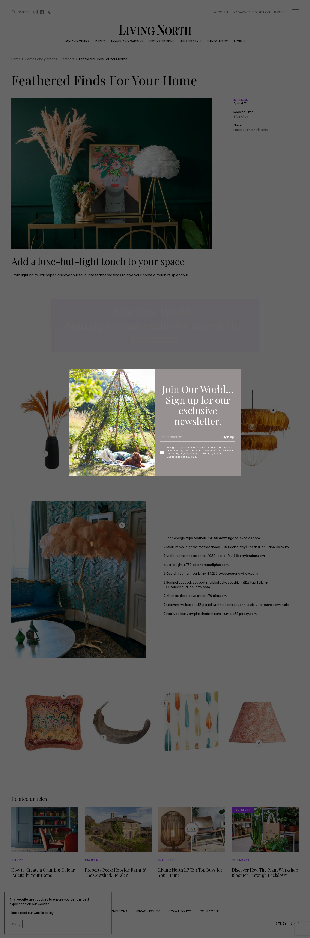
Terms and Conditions (202, 450)
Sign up (228, 437)
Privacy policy (175, 450)
